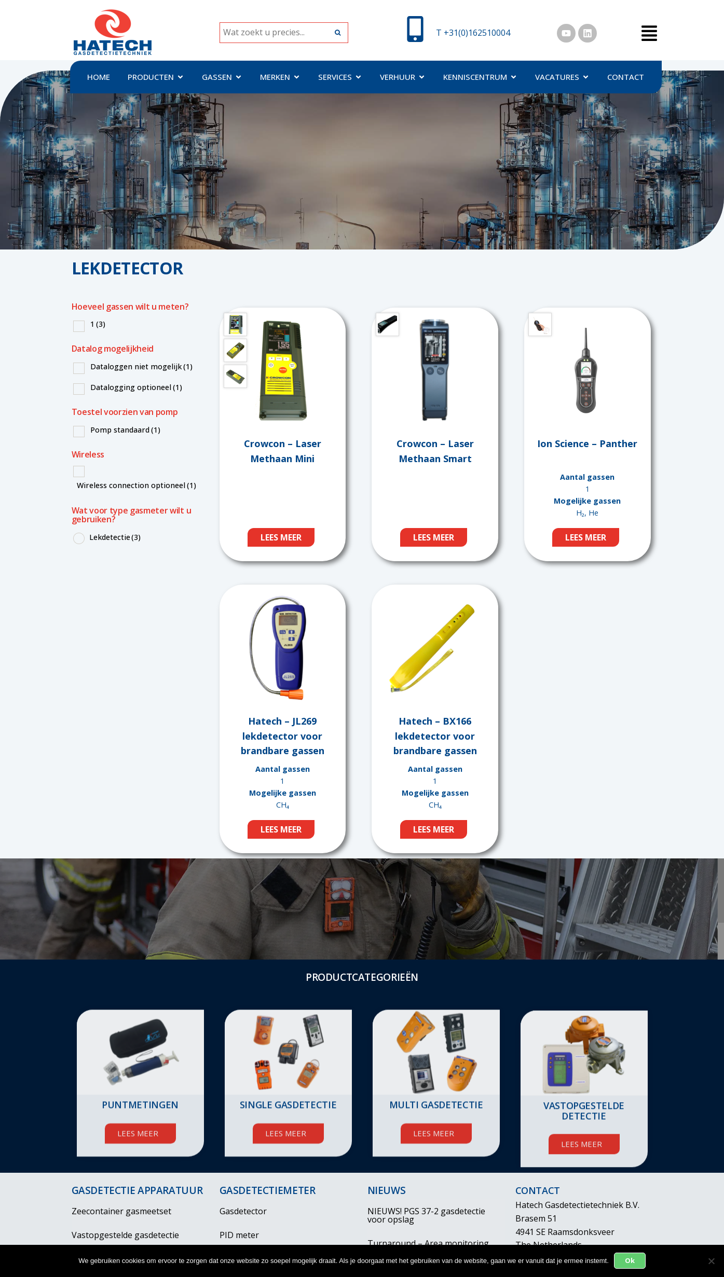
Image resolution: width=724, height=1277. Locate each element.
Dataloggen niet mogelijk (141, 366)
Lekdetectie (115, 537)
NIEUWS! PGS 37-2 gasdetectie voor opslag (426, 1215)
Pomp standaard (125, 430)
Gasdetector (243, 1211)
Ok (630, 1260)
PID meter (239, 1235)
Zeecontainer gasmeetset (121, 1211)
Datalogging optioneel (136, 387)
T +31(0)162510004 (473, 32)
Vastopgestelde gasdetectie (125, 1235)
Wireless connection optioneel (136, 485)
